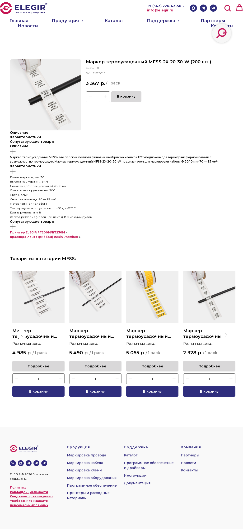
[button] (227, 7)
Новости (28, 26)
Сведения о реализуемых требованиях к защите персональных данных (31, 500)
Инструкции (135, 475)
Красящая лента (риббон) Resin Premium (44, 237)
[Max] (193, 8)
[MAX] (21, 463)
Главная (18, 20)
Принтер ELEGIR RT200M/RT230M (37, 232)
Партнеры (213, 20)
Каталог (114, 20)
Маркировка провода (86, 455)
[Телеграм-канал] (29, 463)
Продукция (66, 20)
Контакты (222, 26)
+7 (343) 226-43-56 (164, 6)
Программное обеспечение (92, 485)
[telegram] (36, 463)
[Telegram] (203, 8)
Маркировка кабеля (85, 463)
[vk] (13, 463)
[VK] (213, 8)
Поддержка (161, 20)
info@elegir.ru (160, 10)
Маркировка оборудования (92, 478)
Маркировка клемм (84, 470)
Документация (137, 483)
